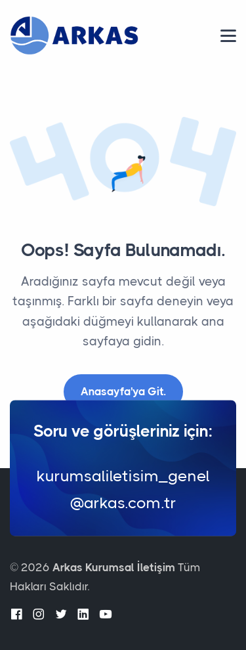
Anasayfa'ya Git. (123, 391)
